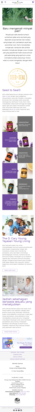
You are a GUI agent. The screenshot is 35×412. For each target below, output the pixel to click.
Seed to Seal (6, 96)
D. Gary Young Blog (17, 371)
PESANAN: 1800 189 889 (17, 352)
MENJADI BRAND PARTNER (17, 359)
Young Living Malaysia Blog (17, 368)
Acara (17, 366)
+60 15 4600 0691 (21, 394)
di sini (14, 109)
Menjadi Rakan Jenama (10, 331)
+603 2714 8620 (25, 391)
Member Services (17, 363)
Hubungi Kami (17, 354)
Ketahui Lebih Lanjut (9, 270)
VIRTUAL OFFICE (17, 356)
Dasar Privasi (17, 408)
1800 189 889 (22, 393)
